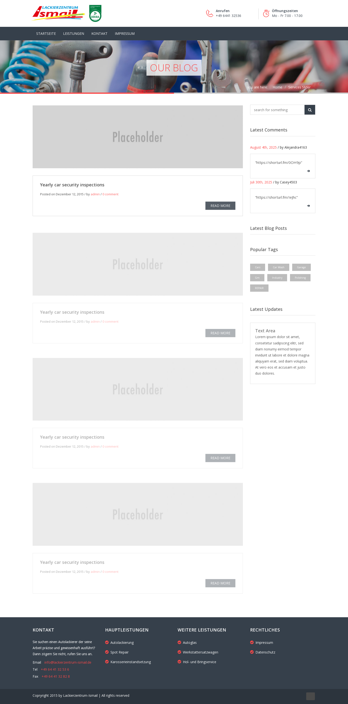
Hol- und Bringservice (197, 662)
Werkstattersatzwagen (198, 652)
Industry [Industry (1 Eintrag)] (277, 277)
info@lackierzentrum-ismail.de (67, 662)
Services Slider (299, 87)
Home (277, 87)
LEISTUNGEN (73, 33)
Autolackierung (119, 642)
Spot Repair (117, 652)
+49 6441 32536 (228, 15)
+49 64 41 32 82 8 (56, 676)
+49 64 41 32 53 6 (55, 669)
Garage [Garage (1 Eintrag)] (301, 267)
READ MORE (220, 206)
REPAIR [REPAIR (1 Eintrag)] (259, 288)
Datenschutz (262, 652)
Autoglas (187, 642)
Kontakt (99, 33)
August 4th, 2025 (263, 147)
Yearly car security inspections (72, 186)
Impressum (125, 33)
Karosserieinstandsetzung (128, 662)
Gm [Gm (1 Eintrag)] (257, 277)
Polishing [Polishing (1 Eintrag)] (300, 277)
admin (95, 195)
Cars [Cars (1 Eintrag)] (257, 267)
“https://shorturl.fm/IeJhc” (276, 197)
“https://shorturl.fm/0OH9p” (278, 162)
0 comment (110, 195)
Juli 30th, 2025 (261, 182)
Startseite (46, 33)
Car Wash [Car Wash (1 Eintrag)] (278, 267)
